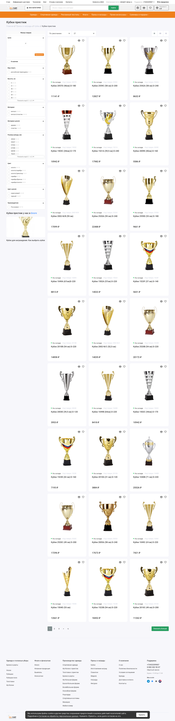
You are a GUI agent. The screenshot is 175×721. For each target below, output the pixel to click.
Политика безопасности (128, 668)
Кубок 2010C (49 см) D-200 (146, 607)
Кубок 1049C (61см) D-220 (145, 542)
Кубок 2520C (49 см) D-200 (63, 542)
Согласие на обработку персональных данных (58, 716)
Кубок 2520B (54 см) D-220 (145, 346)
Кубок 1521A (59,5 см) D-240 (105, 151)
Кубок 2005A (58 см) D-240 (104, 542)
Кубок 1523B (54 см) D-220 (104, 607)
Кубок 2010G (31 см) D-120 (104, 477)
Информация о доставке (21, 2)
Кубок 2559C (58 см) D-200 (104, 86)
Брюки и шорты (12, 665)
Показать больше (160, 629)
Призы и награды (99, 15)
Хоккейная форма (69, 691)
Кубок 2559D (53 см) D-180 (146, 216)
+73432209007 (144, 2)
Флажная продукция (42, 668)
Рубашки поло (11, 678)
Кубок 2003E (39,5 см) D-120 (64, 412)
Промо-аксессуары (118, 15)
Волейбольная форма (71, 687)
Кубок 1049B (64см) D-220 (104, 412)
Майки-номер (68, 706)
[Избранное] (150, 7)
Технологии (36, 2)
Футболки (10, 685)
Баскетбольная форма (71, 683)
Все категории (34, 8)
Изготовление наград (99, 668)
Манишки (66, 702)
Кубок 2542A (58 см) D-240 (146, 86)
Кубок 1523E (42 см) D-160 (63, 477)
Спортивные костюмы (71, 698)
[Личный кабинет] (137, 7)
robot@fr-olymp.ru (119, 2)
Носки (8, 670)
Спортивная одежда (49, 15)
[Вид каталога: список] (160, 33)
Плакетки (94, 672)
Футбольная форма (70, 680)
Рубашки (9, 674)
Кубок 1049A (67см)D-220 (63, 281)
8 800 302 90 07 (153, 667)
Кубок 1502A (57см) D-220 (104, 281)
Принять (142, 715)
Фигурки (94, 683)
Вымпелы (38, 672)
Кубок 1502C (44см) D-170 (145, 412)
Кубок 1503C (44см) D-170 (63, 151)
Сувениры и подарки (139, 15)
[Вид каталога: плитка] (154, 33)
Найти (113, 8)
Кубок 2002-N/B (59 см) (62, 216)
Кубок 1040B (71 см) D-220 (145, 477)
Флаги (86, 15)
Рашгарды (67, 695)
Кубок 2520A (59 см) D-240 (104, 216)
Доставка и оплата (126, 680)
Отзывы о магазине (56, 2)
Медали (94, 676)
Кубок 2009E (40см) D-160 (145, 151)
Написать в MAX (98, 2)
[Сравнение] (144, 7)
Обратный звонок (153, 670)
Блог (44, 2)
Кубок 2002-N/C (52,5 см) (104, 346)
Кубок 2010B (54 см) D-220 (63, 346)
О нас (8, 2)
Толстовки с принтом (71, 672)
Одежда (34, 15)
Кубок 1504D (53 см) (60, 607)
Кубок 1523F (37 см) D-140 (145, 281)
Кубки (93, 665)
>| (68, 629)
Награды (94, 680)
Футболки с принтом (70, 668)
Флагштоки (39, 676)
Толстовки (10, 681)
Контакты (69, 2)
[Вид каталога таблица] (166, 33)
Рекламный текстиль (70, 15)
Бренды (122, 676)
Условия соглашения (127, 672)
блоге (34, 213)
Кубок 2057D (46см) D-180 (63, 86)
